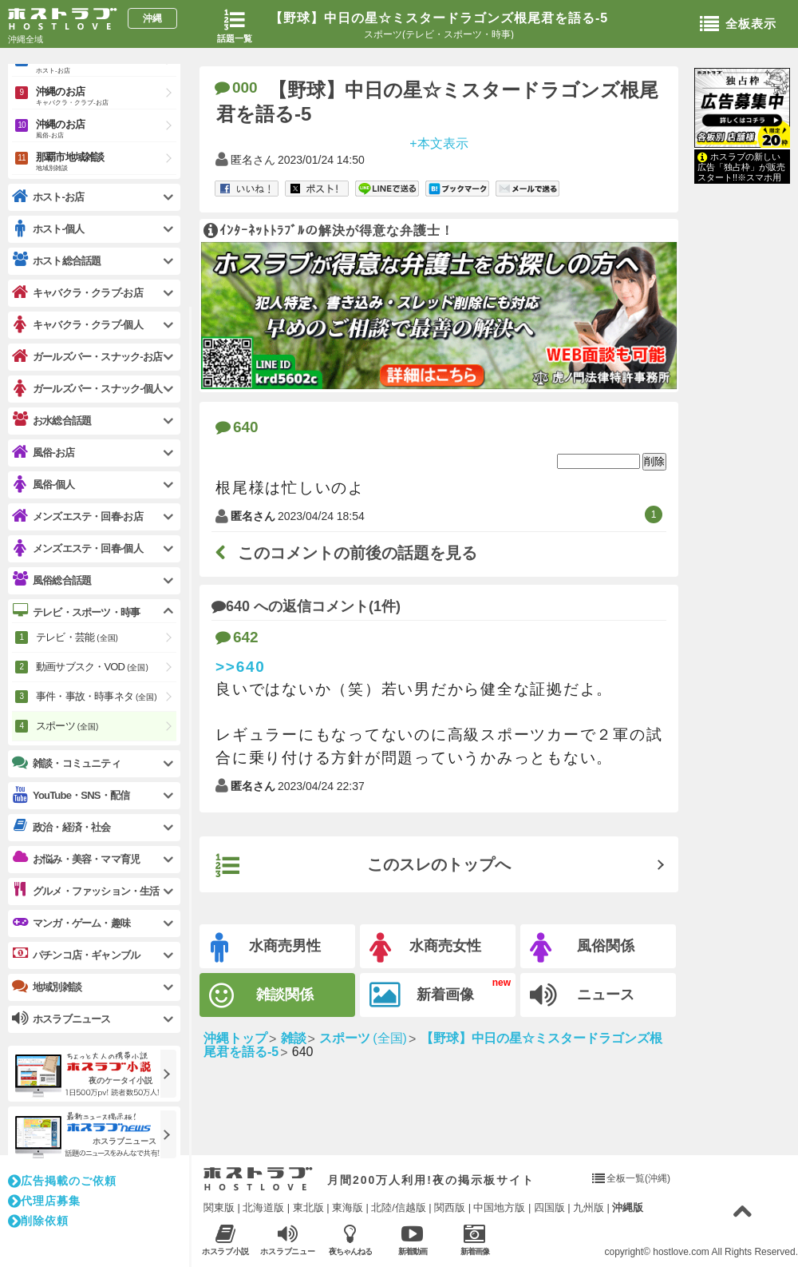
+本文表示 (438, 143)
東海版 (347, 1207)
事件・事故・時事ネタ (96, 696)
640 (237, 427)
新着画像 (421, 995)
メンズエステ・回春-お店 (77, 516)
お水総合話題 (51, 420)
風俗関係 (582, 947)
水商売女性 (425, 947)
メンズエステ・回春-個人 (77, 548)
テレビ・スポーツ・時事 (76, 612)
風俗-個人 (43, 484)
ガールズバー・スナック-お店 (87, 356)
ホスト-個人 (48, 229)
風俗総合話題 (51, 580)
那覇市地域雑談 (106, 162)
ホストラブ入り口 (258, 1179)
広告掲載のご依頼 (62, 1180)
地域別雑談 (46, 986)
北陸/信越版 (398, 1207)
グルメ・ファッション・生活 (86, 890)
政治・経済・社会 (61, 826)
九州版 (588, 1207)
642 (237, 637)
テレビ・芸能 (77, 637)
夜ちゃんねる (350, 1239)
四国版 (549, 1207)
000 (236, 87)
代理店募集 (44, 1200)
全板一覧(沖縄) (638, 1178)
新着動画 (412, 1239)
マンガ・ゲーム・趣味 (71, 922)
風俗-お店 (43, 452)
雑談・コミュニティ (66, 763)
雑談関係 (261, 996)
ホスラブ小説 (225, 1239)
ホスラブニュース (288, 1240)
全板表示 (738, 24)
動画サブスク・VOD (92, 667)
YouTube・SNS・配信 (70, 795)
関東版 (219, 1207)
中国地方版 (499, 1207)
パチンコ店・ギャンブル (76, 954)
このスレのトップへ (363, 866)
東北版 (308, 1207)
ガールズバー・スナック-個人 (87, 388)
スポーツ (67, 726)
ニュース (582, 995)
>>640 (240, 666)
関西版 (449, 1207)
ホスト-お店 (48, 197)
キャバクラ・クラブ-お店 (77, 293)
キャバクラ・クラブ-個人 (77, 325)
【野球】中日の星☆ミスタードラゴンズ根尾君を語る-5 (439, 18)
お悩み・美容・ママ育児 (76, 858)
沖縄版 (627, 1207)
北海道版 (263, 1207)
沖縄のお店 (106, 97)
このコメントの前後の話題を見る (346, 553)
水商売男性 (266, 947)
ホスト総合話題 (56, 260)
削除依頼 (38, 1220)
